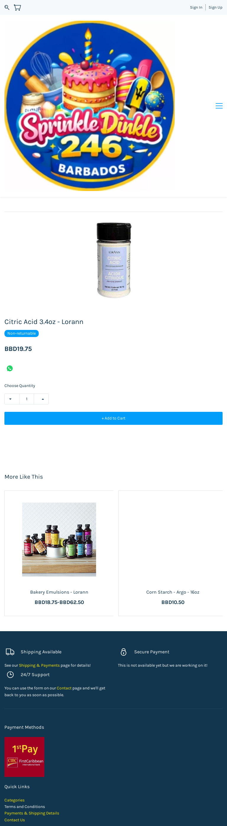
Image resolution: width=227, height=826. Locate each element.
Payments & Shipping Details (31, 813)
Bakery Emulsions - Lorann (59, 592)
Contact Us (14, 819)
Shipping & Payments (39, 665)
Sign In (196, 7)
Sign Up (216, 7)
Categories (14, 800)
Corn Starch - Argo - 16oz (173, 592)
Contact (64, 688)
